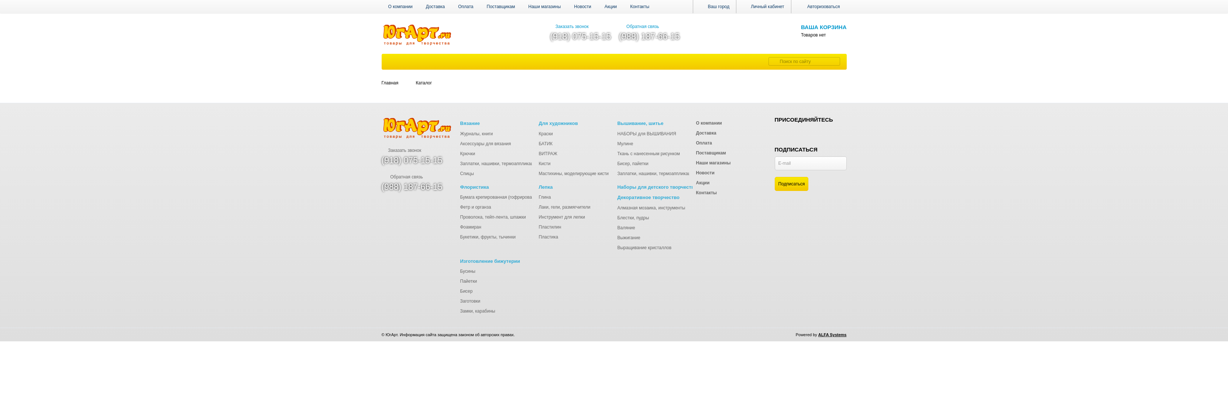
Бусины (467, 271)
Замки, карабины (477, 311)
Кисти (544, 163)
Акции (611, 6)
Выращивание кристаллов (644, 247)
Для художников (558, 123)
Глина (545, 197)
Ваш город (714, 7)
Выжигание (628, 237)
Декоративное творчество (648, 197)
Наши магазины (544, 6)
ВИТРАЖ (548, 153)
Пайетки (468, 281)
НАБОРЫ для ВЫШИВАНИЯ (646, 133)
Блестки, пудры (633, 217)
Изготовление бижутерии (490, 261)
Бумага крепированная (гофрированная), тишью (510, 197)
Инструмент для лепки (562, 217)
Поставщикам (501, 6)
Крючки (467, 153)
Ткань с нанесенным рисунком (648, 153)
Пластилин (550, 227)
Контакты (639, 6)
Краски (546, 133)
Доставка (435, 6)
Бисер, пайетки (632, 163)
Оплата (465, 6)
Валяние (626, 227)
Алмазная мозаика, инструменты (651, 207)
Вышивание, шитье (640, 123)
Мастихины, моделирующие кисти (574, 173)
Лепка (546, 187)
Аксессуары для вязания (485, 143)
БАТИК (546, 143)
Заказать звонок (569, 26)
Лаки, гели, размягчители (564, 207)
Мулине (625, 143)
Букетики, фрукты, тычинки (488, 237)
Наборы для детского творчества (657, 187)
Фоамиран (470, 227)
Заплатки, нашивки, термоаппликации (499, 163)
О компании (400, 6)
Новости (582, 6)
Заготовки (470, 301)
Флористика (474, 187)
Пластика (548, 237)
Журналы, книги (476, 133)
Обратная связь (639, 26)
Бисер (466, 291)
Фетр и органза (475, 207)
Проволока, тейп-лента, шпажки (493, 217)
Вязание (470, 123)
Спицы (467, 173)
